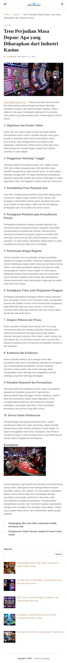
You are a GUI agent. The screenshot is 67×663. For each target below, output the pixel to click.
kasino (7, 510)
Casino (7, 25)
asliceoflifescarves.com (15, 102)
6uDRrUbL (12, 57)
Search (8, 549)
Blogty (46, 658)
